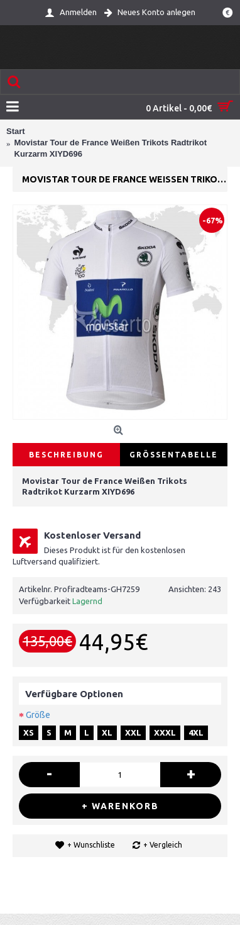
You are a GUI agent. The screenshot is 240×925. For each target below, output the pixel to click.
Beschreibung (66, 455)
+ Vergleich (162, 845)
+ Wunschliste (91, 845)
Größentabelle (173, 455)
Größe (38, 715)
